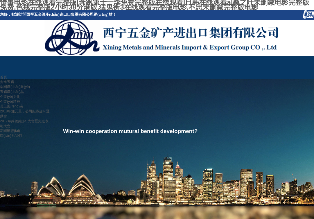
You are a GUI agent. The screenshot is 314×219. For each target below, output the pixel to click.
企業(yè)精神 (10, 102)
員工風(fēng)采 (11, 106)
